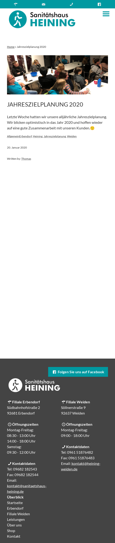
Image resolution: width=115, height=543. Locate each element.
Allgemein (13, 136)
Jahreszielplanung (55, 136)
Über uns (14, 525)
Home (10, 46)
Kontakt (13, 536)
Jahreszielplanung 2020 (45, 104)
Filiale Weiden (18, 514)
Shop (11, 530)
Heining (38, 136)
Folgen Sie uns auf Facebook (78, 372)
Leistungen (16, 519)
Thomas (26, 158)
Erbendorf (25, 136)
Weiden (72, 136)
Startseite (15, 502)
